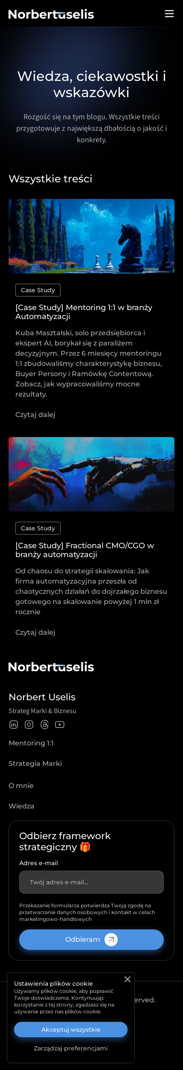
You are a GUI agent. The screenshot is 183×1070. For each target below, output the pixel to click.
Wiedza (22, 806)
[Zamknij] (127, 979)
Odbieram (91, 939)
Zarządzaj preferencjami (71, 1048)
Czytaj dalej (35, 415)
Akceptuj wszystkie (71, 1029)
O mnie (21, 786)
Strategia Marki (35, 763)
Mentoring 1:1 (31, 743)
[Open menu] (169, 14)
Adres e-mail (38, 863)
